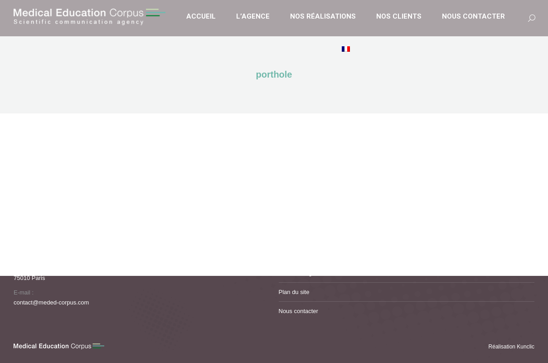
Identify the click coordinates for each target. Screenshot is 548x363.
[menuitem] (347, 49)
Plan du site (294, 292)
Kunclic (525, 346)
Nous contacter (298, 311)
